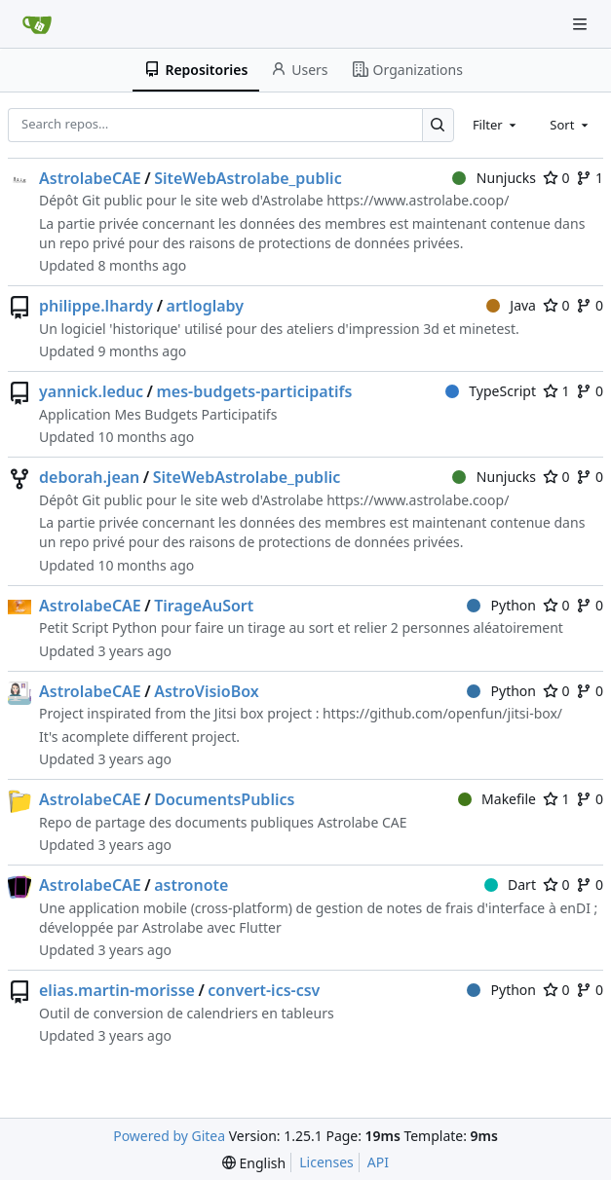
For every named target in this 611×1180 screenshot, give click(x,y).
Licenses (326, 1162)
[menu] (254, 1163)
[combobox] (496, 124)
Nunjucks (494, 177)
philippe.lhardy (96, 305)
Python (501, 605)
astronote (191, 885)
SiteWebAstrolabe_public (247, 178)
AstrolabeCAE (90, 178)
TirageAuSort (203, 605)
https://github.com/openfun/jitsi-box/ (442, 713)
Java (511, 305)
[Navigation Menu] (581, 24)
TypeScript (490, 391)
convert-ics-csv (264, 990)
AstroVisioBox (206, 691)
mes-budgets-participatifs (254, 391)
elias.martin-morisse (117, 990)
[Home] (37, 24)
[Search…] (438, 125)
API (378, 1162)
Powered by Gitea (169, 1135)
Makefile (497, 799)
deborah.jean (89, 477)
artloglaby (206, 305)
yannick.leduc (91, 391)
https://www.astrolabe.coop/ (417, 200)
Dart (510, 884)
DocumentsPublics (224, 799)
